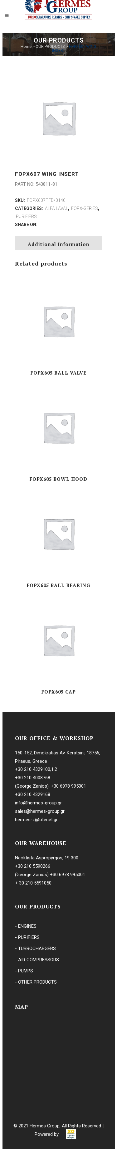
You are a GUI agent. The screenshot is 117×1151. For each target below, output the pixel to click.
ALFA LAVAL (56, 208)
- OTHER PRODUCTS (36, 982)
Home (26, 46)
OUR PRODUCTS (50, 46)
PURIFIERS (26, 216)
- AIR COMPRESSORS (37, 959)
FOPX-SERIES (84, 208)
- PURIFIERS (27, 937)
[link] (71, 1134)
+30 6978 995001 (68, 786)
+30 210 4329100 (32, 769)
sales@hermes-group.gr (40, 811)
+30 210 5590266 (32, 866)
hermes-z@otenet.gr (36, 819)
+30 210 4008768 (32, 777)
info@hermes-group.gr (38, 803)
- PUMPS (24, 971)
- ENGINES (26, 926)
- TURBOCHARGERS (35, 948)
